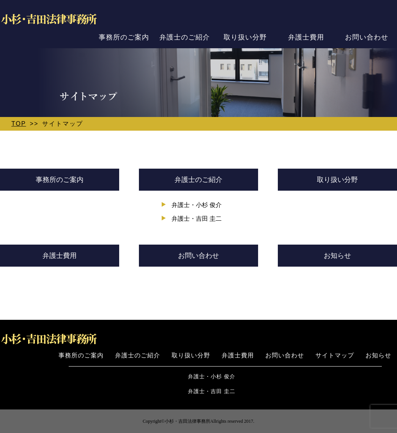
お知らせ (337, 255)
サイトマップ (334, 355)
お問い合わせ (366, 37)
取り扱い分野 (245, 37)
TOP (18, 123)
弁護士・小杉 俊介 (197, 205)
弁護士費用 (306, 37)
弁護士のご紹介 (184, 37)
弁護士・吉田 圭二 (197, 218)
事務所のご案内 (124, 37)
